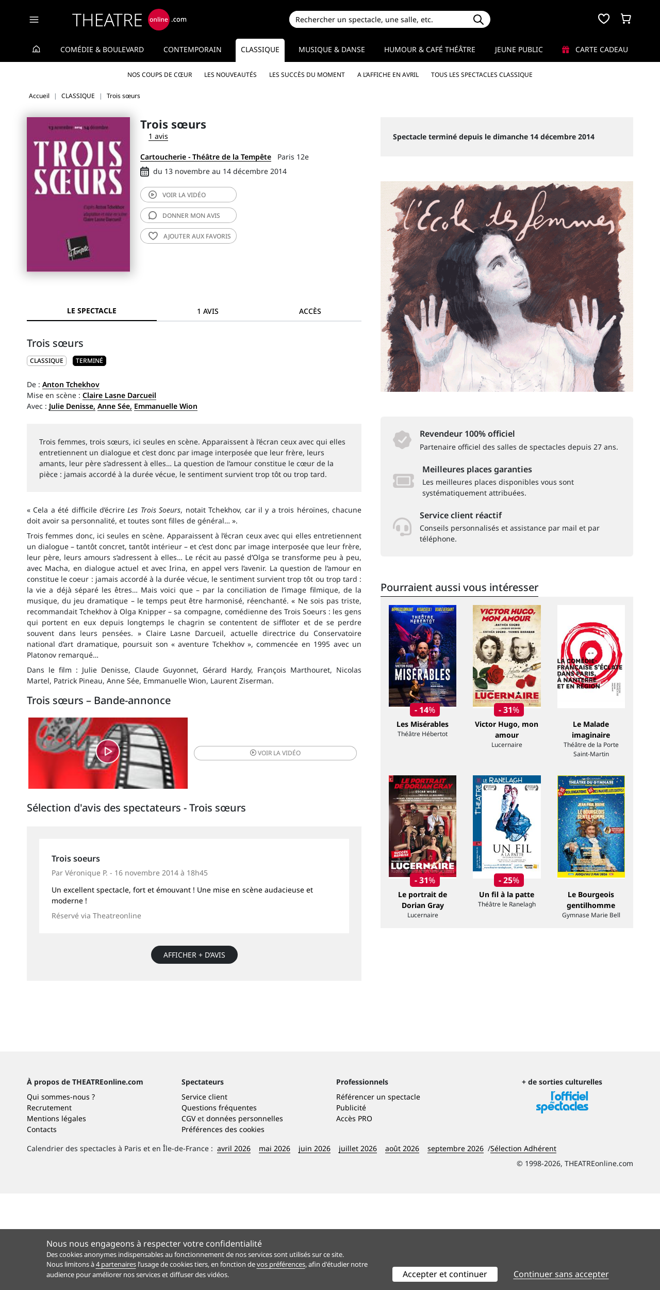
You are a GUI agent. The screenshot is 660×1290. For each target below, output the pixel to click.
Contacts (42, 1226)
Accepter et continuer (445, 1274)
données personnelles (244, 1215)
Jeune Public (519, 49)
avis (184, 215)
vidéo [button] (249, 756)
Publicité (351, 1204)
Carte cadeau (595, 49)
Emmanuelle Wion (165, 406)
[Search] (377, 19)
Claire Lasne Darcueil (119, 395)
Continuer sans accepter (561, 1274)
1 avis (158, 136)
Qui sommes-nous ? (61, 1193)
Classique (260, 49)
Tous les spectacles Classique (482, 74)
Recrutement (49, 1204)
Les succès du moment (307, 74)
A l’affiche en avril (388, 74)
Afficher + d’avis (194, 961)
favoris (189, 236)
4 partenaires (116, 1264)
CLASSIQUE (46, 360)
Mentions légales (56, 1215)
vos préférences (281, 1264)
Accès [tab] (310, 311)
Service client (204, 1193)
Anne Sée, (114, 406)
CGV (188, 1215)
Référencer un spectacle (378, 1193)
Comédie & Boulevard (102, 49)
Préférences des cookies (223, 1226)
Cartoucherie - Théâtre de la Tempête (205, 157)
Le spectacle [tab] (92, 310)
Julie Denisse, (72, 406)
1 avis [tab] (208, 311)
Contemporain (192, 49)
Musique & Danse (332, 49)
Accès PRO (354, 1215)
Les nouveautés (230, 74)
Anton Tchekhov (71, 384)
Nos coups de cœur (159, 74)
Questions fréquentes (219, 1204)
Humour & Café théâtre (429, 49)
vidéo (177, 194)
